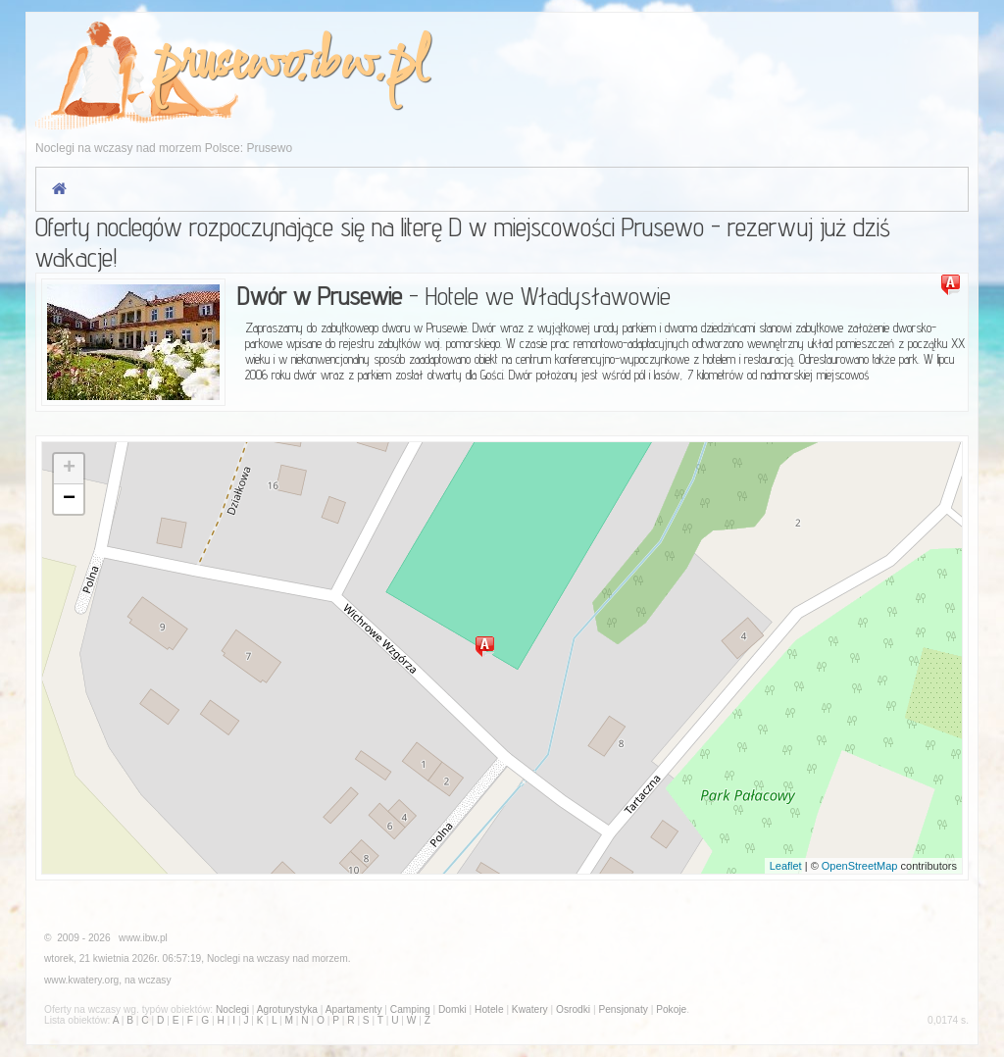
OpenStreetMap (860, 866)
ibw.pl (367, 65)
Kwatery (530, 1009)
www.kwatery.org (81, 980)
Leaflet (786, 866)
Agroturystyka (287, 1009)
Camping (410, 1009)
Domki (452, 1009)
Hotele (489, 1009)
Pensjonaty (622, 1009)
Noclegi (223, 958)
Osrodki (573, 1009)
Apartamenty (354, 1009)
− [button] (69, 499)
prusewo (224, 65)
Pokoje (671, 1009)
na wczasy (148, 980)
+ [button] (69, 468)
